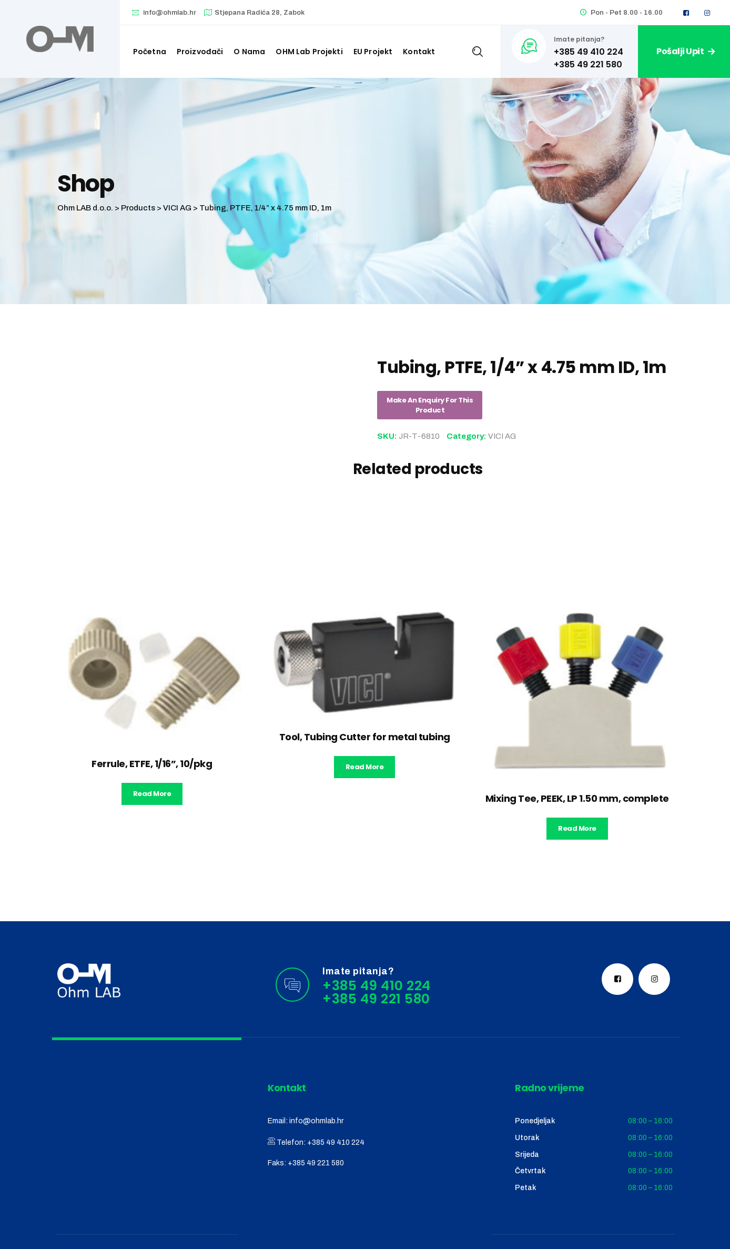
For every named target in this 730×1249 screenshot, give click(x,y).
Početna (149, 51)
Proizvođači (200, 51)
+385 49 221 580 (316, 1163)
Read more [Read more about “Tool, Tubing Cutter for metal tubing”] (365, 767)
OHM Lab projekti (309, 51)
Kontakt (419, 51)
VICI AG (502, 436)
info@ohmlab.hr (169, 12)
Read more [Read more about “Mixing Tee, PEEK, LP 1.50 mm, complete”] (577, 828)
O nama (249, 51)
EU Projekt (373, 51)
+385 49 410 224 (335, 1142)
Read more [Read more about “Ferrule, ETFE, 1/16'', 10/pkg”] (152, 794)
